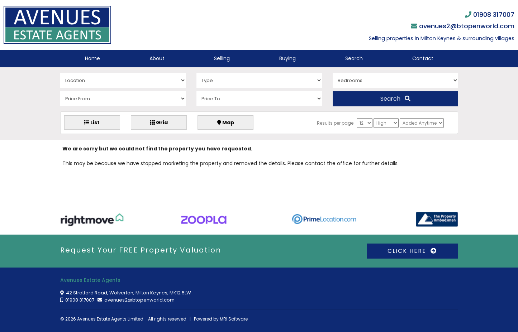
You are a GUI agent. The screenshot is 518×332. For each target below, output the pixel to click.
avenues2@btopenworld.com (466, 25)
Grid (159, 122)
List (92, 122)
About (157, 58)
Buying (287, 58)
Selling (222, 58)
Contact (422, 58)
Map (225, 122)
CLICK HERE (412, 251)
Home (92, 58)
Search (354, 58)
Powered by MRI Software (221, 319)
